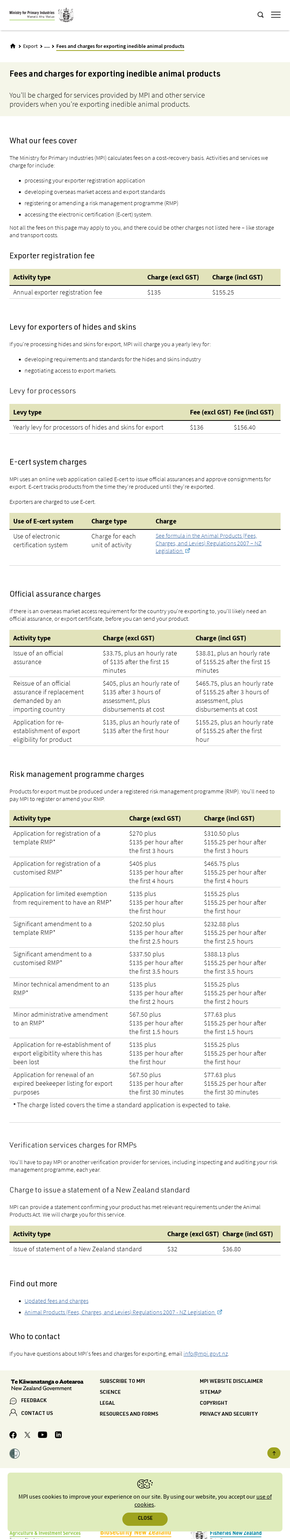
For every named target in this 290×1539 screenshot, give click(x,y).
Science (110, 1392)
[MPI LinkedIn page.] (58, 1436)
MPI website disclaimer (231, 1381)
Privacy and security (229, 1414)
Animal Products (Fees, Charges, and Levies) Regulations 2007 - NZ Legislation (120, 1312)
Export (30, 46)
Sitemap (210, 1392)
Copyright (214, 1403)
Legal (107, 1403)
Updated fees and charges (56, 1300)
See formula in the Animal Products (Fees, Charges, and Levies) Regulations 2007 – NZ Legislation (209, 543)
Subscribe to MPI (122, 1381)
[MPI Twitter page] (27, 1436)
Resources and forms (129, 1414)
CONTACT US (37, 1413)
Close (145, 1518)
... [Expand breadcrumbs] (47, 45)
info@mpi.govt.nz (206, 1353)
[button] (14, 1454)
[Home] (12, 46)
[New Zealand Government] (54, 1386)
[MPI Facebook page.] (13, 1436)
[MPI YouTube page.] (42, 1436)
